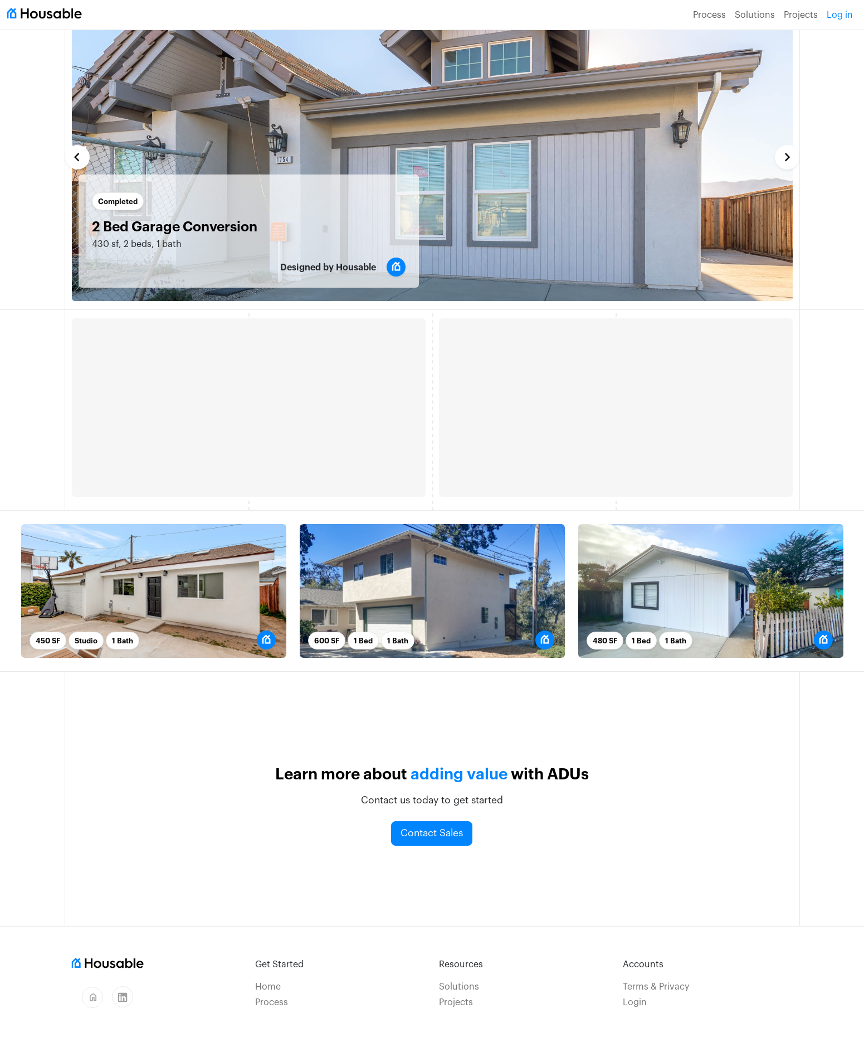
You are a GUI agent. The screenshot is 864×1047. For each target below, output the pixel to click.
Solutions (755, 15)
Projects (801, 15)
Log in (840, 15)
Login (635, 1002)
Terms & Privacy (656, 986)
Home (268, 986)
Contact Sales (432, 833)
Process (709, 15)
